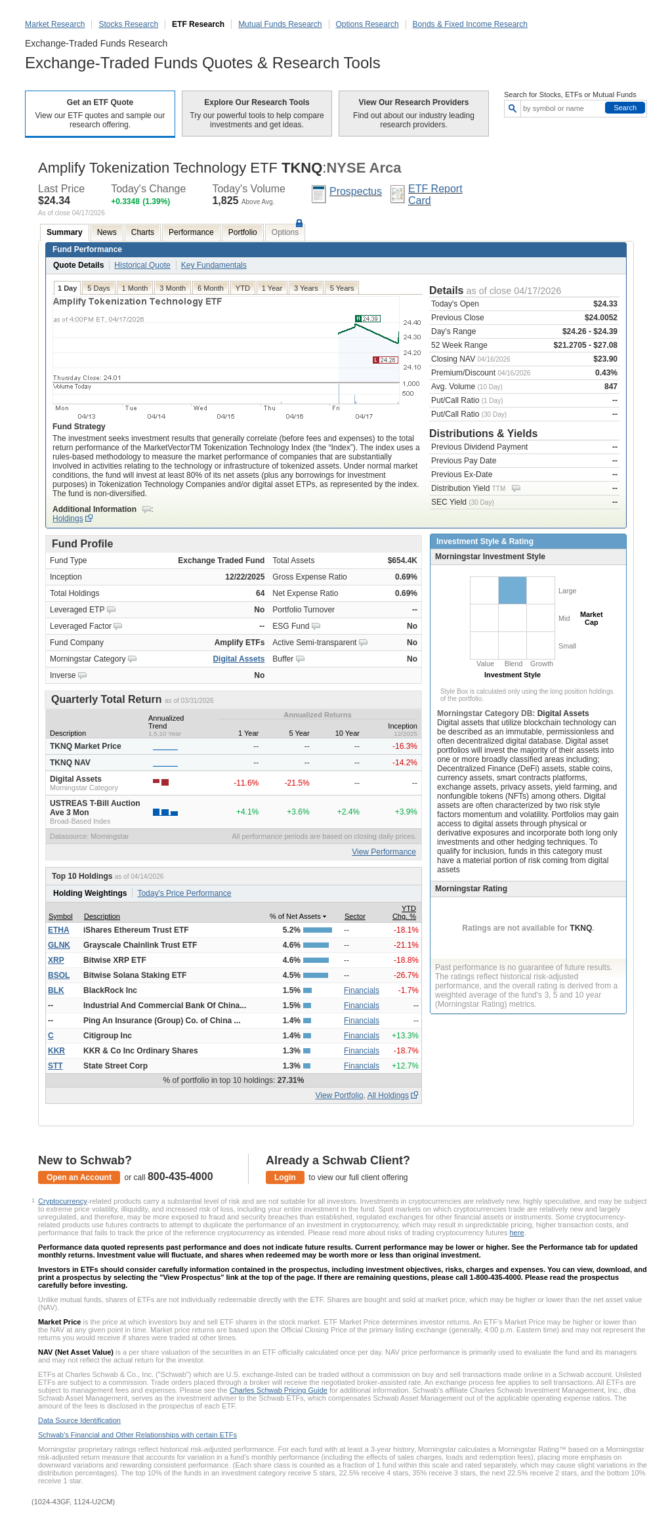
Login (285, 1177)
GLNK (59, 945)
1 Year (272, 288)
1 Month (135, 288)
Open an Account (79, 1177)
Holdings (67, 518)
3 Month (172, 288)
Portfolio (242, 232)
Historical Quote (142, 265)
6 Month (211, 288)
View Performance (384, 852)
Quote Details (78, 265)
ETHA (59, 930)
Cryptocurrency (62, 1201)
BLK (56, 990)
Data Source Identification (79, 1420)
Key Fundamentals (214, 265)
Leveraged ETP (77, 609)
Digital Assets (238, 659)
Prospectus (355, 191)
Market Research (55, 24)
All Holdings (388, 1095)
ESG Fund (290, 626)
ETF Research (198, 24)
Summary (65, 232)
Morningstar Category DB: (487, 713)
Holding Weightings (90, 893)
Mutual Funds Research (280, 24)
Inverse (62, 675)
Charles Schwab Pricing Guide (278, 1390)
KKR (56, 1050)
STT (55, 1065)
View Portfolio (339, 1095)
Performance (191, 232)
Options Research (367, 24)
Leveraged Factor (81, 626)
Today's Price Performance (184, 893)
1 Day (67, 288)
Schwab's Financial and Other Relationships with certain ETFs (137, 1435)
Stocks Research (128, 24)
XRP (56, 960)
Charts (142, 232)
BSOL (59, 975)
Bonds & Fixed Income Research (470, 24)
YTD (243, 288)
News (107, 232)
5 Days (98, 288)
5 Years (342, 288)
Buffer (282, 659)
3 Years (306, 288)
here (517, 1233)
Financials (361, 990)
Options (285, 232)
